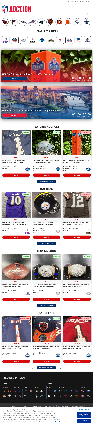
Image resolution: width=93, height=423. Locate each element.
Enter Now (15, 115)
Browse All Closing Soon (46, 305)
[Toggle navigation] (90, 9)
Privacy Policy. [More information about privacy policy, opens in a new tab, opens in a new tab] (55, 421)
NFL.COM (70, 1)
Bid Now (15, 79)
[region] (46, 415)
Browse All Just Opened (46, 368)
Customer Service (79, 1)
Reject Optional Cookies (84, 415)
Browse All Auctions (46, 181)
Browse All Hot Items (46, 243)
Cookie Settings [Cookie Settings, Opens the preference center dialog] (84, 409)
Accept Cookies (84, 421)
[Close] (91, 415)
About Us (88, 1)
